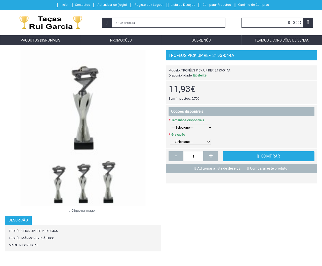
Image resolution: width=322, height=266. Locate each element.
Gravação (178, 134)
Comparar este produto (268, 168)
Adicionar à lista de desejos (218, 168)
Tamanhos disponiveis (187, 120)
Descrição (18, 220)
